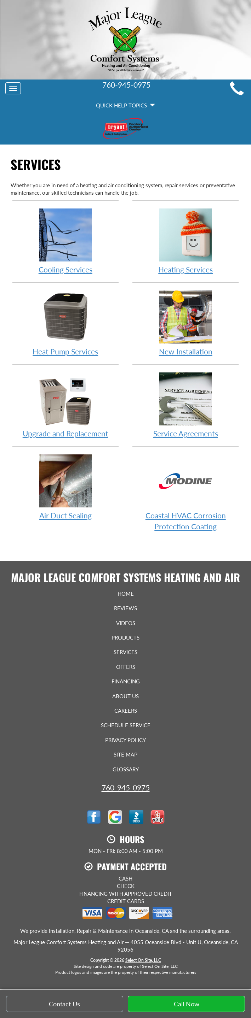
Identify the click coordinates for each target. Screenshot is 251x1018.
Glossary (126, 769)
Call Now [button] (186, 1007)
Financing (126, 681)
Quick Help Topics (125, 105)
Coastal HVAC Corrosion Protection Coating (185, 492)
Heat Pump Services (65, 323)
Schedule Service (125, 725)
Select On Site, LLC (143, 960)
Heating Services (185, 241)
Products (125, 637)
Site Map (125, 754)
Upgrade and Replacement (65, 405)
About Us (125, 696)
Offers (125, 667)
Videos (125, 623)
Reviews (125, 608)
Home (126, 593)
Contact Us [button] (64, 1007)
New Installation (185, 323)
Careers (125, 710)
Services (125, 652)
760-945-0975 (126, 787)
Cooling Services (65, 241)
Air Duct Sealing (65, 487)
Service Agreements (185, 405)
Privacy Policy (125, 740)
